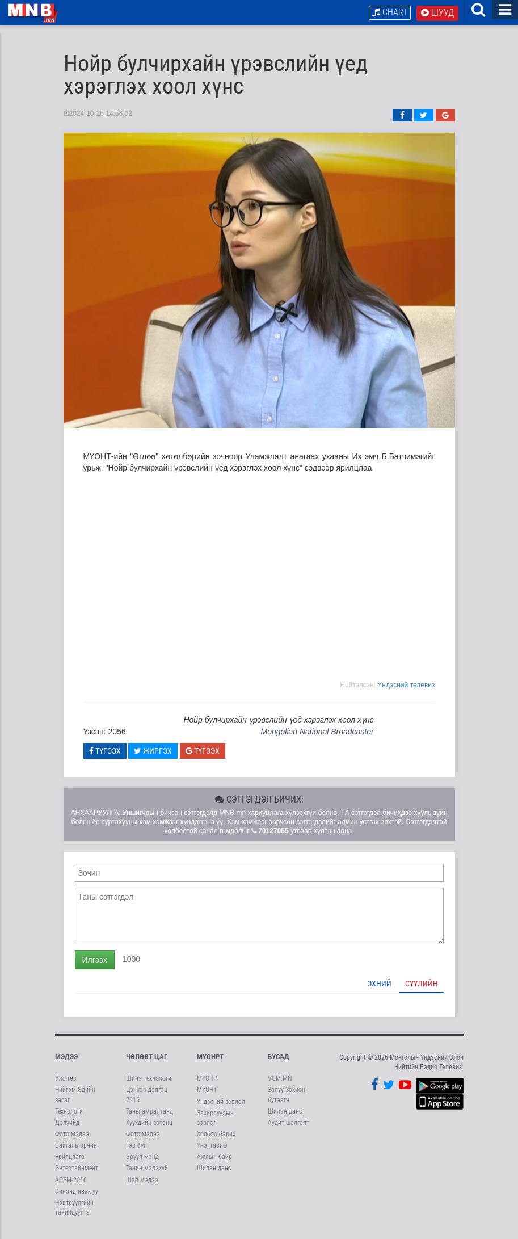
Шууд (437, 12)
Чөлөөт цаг (146, 1061)
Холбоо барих (216, 1139)
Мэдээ (66, 1061)
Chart (389, 12)
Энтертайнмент (76, 1173)
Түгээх (105, 755)
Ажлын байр (214, 1162)
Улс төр (66, 1083)
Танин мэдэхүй (147, 1173)
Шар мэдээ (142, 1184)
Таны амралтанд (149, 1116)
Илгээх (94, 964)
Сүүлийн (421, 988)
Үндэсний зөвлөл (221, 1106)
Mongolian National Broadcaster (316, 736)
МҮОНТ (207, 1095)
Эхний (379, 988)
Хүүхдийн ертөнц (149, 1127)
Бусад (278, 1061)
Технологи (69, 1116)
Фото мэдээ (72, 1139)
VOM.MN (280, 1083)
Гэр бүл (136, 1150)
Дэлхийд (67, 1127)
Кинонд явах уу (76, 1196)
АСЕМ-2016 (71, 1184)
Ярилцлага (70, 1162)
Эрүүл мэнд (142, 1162)
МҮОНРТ (210, 1061)
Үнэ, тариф (212, 1150)
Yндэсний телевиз (406, 690)
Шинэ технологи (148, 1083)
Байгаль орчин (76, 1150)
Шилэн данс (214, 1173)
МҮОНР (207, 1083)
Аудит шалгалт (288, 1127)
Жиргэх (153, 755)
